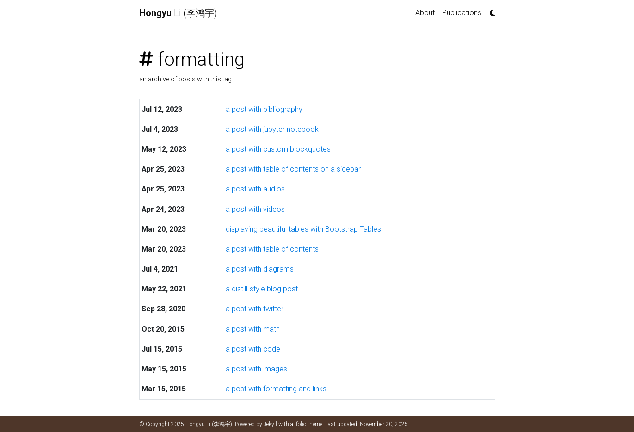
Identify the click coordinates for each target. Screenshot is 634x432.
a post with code (253, 349)
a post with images (256, 368)
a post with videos (255, 209)
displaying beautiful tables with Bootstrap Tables (303, 229)
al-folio (298, 424)
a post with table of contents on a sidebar (293, 169)
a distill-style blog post (262, 288)
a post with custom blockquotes (278, 149)
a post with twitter (254, 308)
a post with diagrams (260, 269)
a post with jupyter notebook (272, 129)
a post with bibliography (264, 109)
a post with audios (255, 189)
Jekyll (270, 424)
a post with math (253, 329)
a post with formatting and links (276, 388)
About (425, 12)
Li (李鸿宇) (178, 13)
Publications (461, 12)
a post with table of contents (272, 249)
